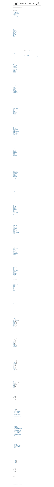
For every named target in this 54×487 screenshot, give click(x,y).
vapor (13, 385)
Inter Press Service (15, 230)
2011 (14, 469)
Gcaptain (14, 89)
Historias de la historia (15, 227)
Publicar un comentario (26, 55)
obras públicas (14, 369)
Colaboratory (14, 18)
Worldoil (14, 189)
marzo (15, 463)
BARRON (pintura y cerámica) (16, 16)
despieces (14, 325)
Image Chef (14, 288)
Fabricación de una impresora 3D (18, 448)
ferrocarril (14, 338)
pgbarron (14, 35)
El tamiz (14, 74)
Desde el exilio (14, 213)
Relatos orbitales (16, 447)
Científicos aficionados (15, 63)
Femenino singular (15, 26)
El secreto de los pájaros (15, 73)
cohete (14, 321)
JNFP (13, 234)
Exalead (14, 286)
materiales (14, 360)
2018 (14, 399)
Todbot (14, 167)
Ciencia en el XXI (15, 62)
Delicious (14, 283)
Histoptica (14, 226)
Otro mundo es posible (15, 248)
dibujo (13, 326)
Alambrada (14, 14)
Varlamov (14, 272)
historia (14, 342)
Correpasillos (15, 426)
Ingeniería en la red (15, 106)
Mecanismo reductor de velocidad (18, 443)
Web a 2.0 (14, 303)
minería (14, 365)
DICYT (14, 68)
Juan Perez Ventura (15, 235)
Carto (13, 17)
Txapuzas (14, 177)
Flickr (13, 287)
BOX (13, 280)
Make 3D (14, 292)
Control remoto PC (15, 281)
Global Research (15, 225)
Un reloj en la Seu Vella (17, 435)
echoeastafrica (14, 71)
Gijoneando (14, 27)
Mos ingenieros (14, 128)
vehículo (14, 386)
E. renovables (14, 328)
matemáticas (14, 359)
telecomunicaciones (15, 382)
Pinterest (14, 251)
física (13, 339)
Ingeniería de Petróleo (15, 104)
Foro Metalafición (15, 85)
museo (14, 367)
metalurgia (14, 362)
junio (15, 460)
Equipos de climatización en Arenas (18, 411)
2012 (14, 468)
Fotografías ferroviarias (17, 446)
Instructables (14, 107)
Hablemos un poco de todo (16, 93)
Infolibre (14, 229)
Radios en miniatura (15, 145)
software (14, 380)
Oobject (14, 136)
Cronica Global (14, 211)
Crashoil (14, 210)
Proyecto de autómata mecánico (17, 431)
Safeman (14, 154)
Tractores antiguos (15, 171)
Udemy (14, 300)
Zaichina (14, 277)
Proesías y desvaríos (15, 253)
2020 (14, 397)
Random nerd (14, 49)
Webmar (14, 187)
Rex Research (14, 151)
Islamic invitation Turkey (16, 232)
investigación (14, 348)
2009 (14, 471)
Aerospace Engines (15, 53)
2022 (14, 395)
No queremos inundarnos (16, 131)
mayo (15, 461)
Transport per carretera (15, 172)
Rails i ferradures (15, 146)
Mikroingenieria (15, 125)
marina (14, 358)
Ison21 (14, 110)
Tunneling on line (15, 176)
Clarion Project (14, 208)
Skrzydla (14, 157)
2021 (14, 396)
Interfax (14, 231)
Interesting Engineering (15, 108)
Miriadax (14, 33)
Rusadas (14, 153)
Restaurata (14, 149)
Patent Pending (14, 137)
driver (13, 327)
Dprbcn (14, 214)
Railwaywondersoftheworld (16, 147)
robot (13, 378)
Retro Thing (14, 150)
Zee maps (14, 304)
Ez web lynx (14, 336)
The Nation (14, 268)
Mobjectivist (14, 126)
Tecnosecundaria (15, 165)
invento (14, 347)
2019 (14, 398)
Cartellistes (14, 61)
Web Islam (14, 275)
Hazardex (14, 95)
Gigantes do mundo (15, 91)
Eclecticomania (14, 72)
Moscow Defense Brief (15, 243)
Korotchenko (14, 115)
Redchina (14, 255)
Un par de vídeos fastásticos (17, 437)
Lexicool (14, 290)
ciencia (14, 319)
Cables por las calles (16, 449)
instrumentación (15, 346)
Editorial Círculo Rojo (15, 284)
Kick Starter (14, 114)
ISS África (14, 233)
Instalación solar (15, 31)
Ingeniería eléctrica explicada (16, 105)
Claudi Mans (14, 64)
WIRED (14, 188)
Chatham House (15, 206)
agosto (15, 409)
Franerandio (14, 86)
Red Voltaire (14, 254)
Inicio (32, 56)
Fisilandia (14, 83)
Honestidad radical (15, 228)
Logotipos (14, 291)
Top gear (14, 169)
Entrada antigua (39, 56)
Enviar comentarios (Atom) (30, 58)
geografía (14, 341)
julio (15, 410)
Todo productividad (15, 168)
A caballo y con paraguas (16, 13)
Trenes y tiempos (15, 175)
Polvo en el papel (15, 37)
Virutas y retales (15, 46)
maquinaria (14, 357)
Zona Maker (14, 191)
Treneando (14, 174)
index (13, 343)
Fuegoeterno (14, 88)
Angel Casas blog (15, 202)
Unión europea (14, 301)
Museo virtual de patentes (16, 129)
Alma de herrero (27, 3)
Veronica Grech (14, 273)
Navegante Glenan (15, 245)
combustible (14, 322)
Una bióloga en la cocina (16, 178)
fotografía (14, 340)
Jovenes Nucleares (15, 112)
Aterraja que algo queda (15, 15)
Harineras (14, 94)
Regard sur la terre (15, 148)
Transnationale (14, 271)
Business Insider (15, 204)
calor (13, 316)
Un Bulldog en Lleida (16, 436)
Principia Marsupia (15, 252)
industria (14, 344)
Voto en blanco (14, 274)
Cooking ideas (14, 66)
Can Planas (14, 318)
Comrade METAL (15, 209)
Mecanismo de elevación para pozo (18, 430)
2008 (14, 472)
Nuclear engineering (15, 133)
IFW (13, 29)
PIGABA (14, 36)
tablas (13, 381)
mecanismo (14, 361)
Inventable (14, 109)
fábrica (14, 337)
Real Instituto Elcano (15, 38)
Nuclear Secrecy (15, 134)
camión (14, 317)
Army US (14, 203)
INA (13, 289)
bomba (14, 315)
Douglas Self (14, 70)
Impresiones (14, 30)
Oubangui (14, 249)
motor (13, 366)
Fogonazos (14, 84)
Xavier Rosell (14, 190)
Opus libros (14, 247)
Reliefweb (14, 256)
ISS (13, 349)
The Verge (14, 269)
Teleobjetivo (14, 166)
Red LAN (15, 444)
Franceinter (14, 223)
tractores (14, 383)
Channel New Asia (15, 205)
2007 (14, 473)
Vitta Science (14, 48)
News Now (14, 246)
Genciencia (14, 90)
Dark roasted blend (15, 67)
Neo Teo (14, 130)
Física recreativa (15, 82)
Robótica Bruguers (15, 152)
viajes (13, 387)
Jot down (14, 111)
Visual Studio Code (15, 47)
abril (15, 462)
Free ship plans (14, 87)
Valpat (13, 179)
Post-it (14, 11)
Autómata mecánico (16, 427)
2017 (14, 400)
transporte (14, 384)
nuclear (14, 368)
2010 (14, 470)
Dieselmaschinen (15, 69)
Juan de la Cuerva (15, 113)
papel (13, 370)
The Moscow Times (15, 267)
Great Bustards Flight (15, 92)
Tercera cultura (14, 266)
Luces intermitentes (16, 425)
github (13, 28)
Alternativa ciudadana (15, 201)
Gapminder (14, 224)
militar (14, 364)
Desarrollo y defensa (15, 212)
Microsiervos (14, 124)
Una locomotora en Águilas (17, 445)
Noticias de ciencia (15, 132)
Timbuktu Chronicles (15, 270)
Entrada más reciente (26, 56)
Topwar (14, 170)
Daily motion (14, 282)
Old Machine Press (15, 135)
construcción (14, 323)
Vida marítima (14, 302)
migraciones (14, 363)
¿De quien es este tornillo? (16, 12)
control (14, 324)
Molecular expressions (15, 127)
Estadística (14, 285)
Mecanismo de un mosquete (17, 434)
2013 (14, 467)
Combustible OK (15, 65)
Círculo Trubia (14, 207)
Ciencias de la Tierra (15, 320)
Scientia (14, 156)
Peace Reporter (14, 250)
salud (13, 379)
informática (14, 345)
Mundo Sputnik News (15, 244)
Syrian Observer (15, 264)
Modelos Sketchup (15, 34)
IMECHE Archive (15, 103)
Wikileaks (14, 276)
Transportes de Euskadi (15, 173)
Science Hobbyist (15, 155)
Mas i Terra (14, 32)
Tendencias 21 (14, 265)
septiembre (16, 408)
